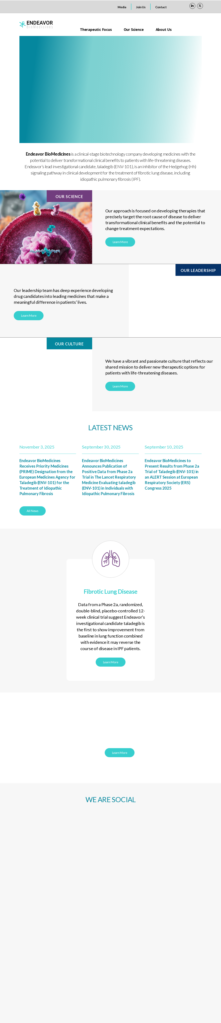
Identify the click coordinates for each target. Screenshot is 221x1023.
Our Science (134, 29)
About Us (164, 29)
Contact (160, 7)
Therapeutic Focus (96, 29)
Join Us (141, 7)
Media (122, 7)
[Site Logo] (36, 24)
